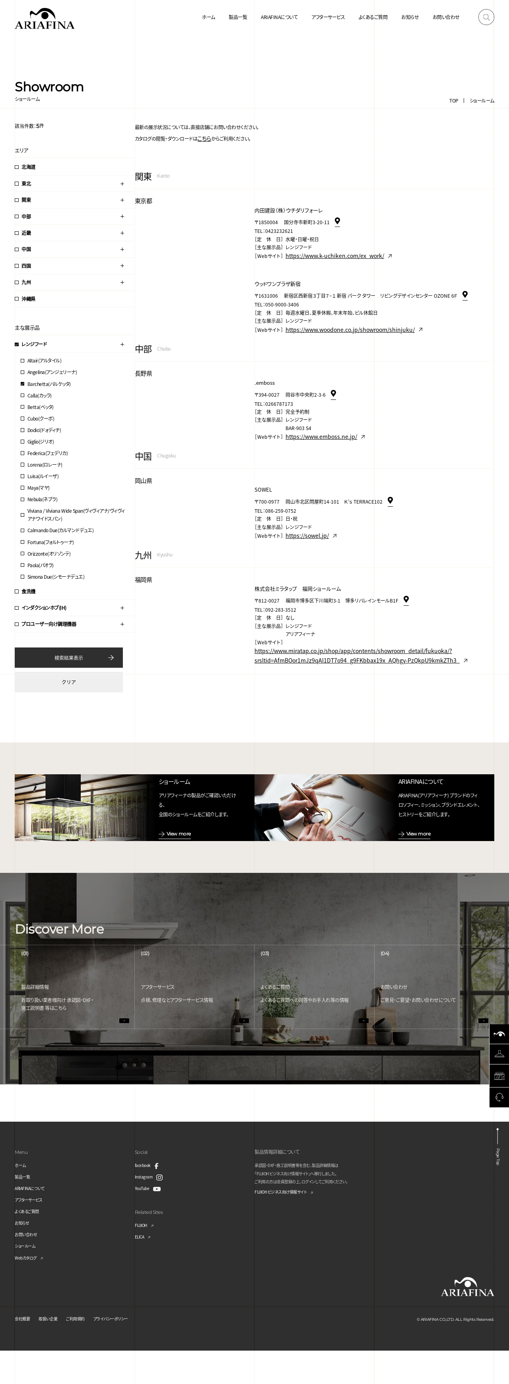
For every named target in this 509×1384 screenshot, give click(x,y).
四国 (26, 265)
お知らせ (410, 17)
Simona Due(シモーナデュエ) (56, 576)
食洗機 (28, 591)
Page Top (498, 1188)
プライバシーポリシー (125, 1351)
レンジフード (34, 344)
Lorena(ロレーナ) (44, 464)
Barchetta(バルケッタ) (49, 383)
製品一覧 (238, 17)
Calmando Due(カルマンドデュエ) (60, 530)
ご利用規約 (84, 1351)
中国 (26, 249)
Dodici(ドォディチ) (44, 429)
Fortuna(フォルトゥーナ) (50, 542)
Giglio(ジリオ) (40, 441)
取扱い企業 (53, 1351)
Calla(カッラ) (39, 395)
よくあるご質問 (373, 17)
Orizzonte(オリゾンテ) (49, 553)
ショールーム (482, 100)
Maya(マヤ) (38, 487)
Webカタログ (28, 1290)
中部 (26, 216)
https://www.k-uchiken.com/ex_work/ (328, 252)
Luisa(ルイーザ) (43, 476)
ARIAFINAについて (279, 17)
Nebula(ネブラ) (42, 499)
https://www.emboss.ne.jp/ (316, 427)
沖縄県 (28, 298)
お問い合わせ (446, 17)
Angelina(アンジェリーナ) (52, 371)
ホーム (208, 17)
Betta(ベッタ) (40, 406)
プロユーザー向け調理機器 (48, 623)
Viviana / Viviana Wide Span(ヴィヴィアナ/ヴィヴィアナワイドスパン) (76, 514)
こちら (203, 137)
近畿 (26, 232)
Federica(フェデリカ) (47, 453)
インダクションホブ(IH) (43, 607)
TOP (453, 100)
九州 (26, 282)
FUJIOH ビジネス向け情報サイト (286, 1225)
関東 (26, 199)
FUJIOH (143, 1258)
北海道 (28, 166)
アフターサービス (328, 17)
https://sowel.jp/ (304, 523)
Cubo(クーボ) (40, 418)
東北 (26, 183)
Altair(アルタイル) (44, 360)
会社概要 (24, 1351)
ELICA (141, 1269)
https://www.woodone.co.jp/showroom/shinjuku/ (341, 323)
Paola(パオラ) (40, 565)
